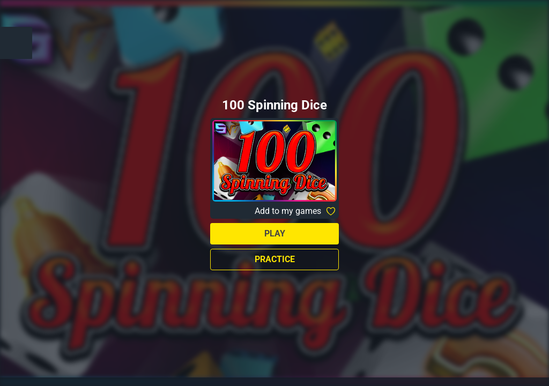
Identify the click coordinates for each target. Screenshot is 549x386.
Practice (275, 259)
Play (274, 233)
